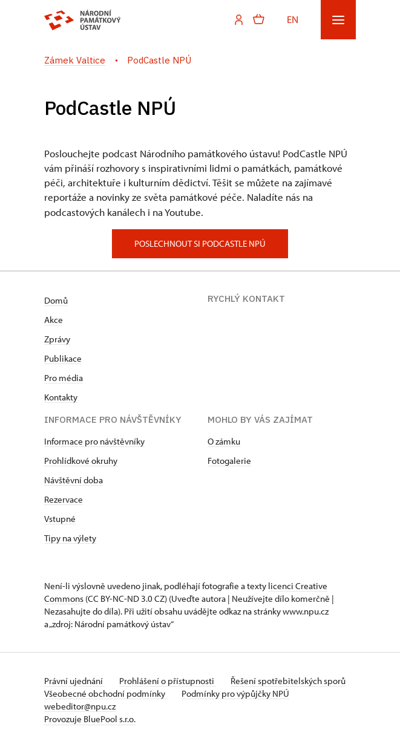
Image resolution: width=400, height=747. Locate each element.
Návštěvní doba (73, 480)
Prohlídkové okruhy (80, 460)
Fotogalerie (229, 460)
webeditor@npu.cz (80, 706)
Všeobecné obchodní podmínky (105, 693)
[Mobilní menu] (338, 19)
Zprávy (57, 339)
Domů (56, 300)
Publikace (63, 358)
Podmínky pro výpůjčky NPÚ (235, 693)
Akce (53, 319)
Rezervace (63, 499)
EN (292, 19)
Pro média (63, 377)
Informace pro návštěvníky (94, 441)
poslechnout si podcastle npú (200, 243)
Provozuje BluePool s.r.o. (90, 719)
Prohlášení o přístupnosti (167, 681)
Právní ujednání (74, 681)
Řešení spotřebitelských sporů (288, 681)
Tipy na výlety (70, 538)
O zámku (224, 441)
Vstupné (60, 518)
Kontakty (60, 397)
